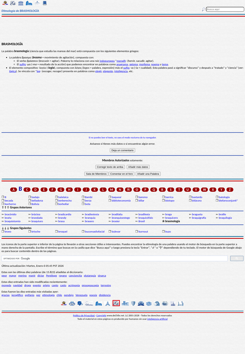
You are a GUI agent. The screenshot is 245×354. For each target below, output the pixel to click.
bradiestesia (92, 214)
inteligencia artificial (157, 318)
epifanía (29, 295)
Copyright (101, 315)
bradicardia (64, 214)
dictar (41, 275)
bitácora (197, 200)
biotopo (169, 200)
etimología (48, 295)
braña (8, 217)
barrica (169, 197)
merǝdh (121, 61)
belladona (37, 200)
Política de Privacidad (84, 315)
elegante (108, 71)
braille (222, 214)
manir (32, 275)
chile (59, 295)
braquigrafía (199, 217)
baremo (142, 197)
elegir (98, 71)
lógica (12, 71)
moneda (6, 285)
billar (141, 200)
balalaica (63, 197)
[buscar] (114, 258)
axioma (133, 64)
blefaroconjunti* (228, 200)
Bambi (88, 197)
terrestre (106, 285)
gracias (6, 295)
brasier (116, 221)
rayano (63, 275)
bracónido (10, 214)
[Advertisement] (123, 29)
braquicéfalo (145, 217)
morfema (144, 64)
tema (165, 64)
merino (22, 275)
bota (87, 204)
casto (63, 285)
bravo (8, 231)
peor (4, 275)
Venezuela (81, 295)
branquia (90, 217)
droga (27, 285)
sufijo (23, 64)
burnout (143, 231)
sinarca (102, 275)
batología (224, 197)
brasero (89, 221)
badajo (35, 197)
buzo (168, 231)
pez (38, 295)
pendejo (69, 295)
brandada (36, 217)
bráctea (35, 214)
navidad (17, 285)
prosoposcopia (90, 285)
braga (168, 214)
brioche (35, 231)
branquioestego (121, 217)
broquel (62, 231)
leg (38, 71)
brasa (61, 221)
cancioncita (75, 275)
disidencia (105, 295)
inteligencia (121, 71)
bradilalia (117, 214)
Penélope (51, 275)
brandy (62, 217)
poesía (93, 295)
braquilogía (225, 217)
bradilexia (144, 214)
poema (155, 64)
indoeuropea (107, 61)
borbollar (63, 204)
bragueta (197, 214)
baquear (117, 197)
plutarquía (90, 275)
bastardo (197, 197)
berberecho (65, 200)
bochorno (10, 204)
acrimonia (74, 285)
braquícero (171, 217)
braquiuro (37, 221)
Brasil (141, 221)
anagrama (122, 64)
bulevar (116, 231)
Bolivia (35, 204)
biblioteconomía (121, 200)
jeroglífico (17, 295)
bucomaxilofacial (95, 231)
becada (9, 200)
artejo (46, 285)
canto (55, 285)
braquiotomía (12, 221)
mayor (12, 275)
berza (88, 200)
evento (37, 285)
